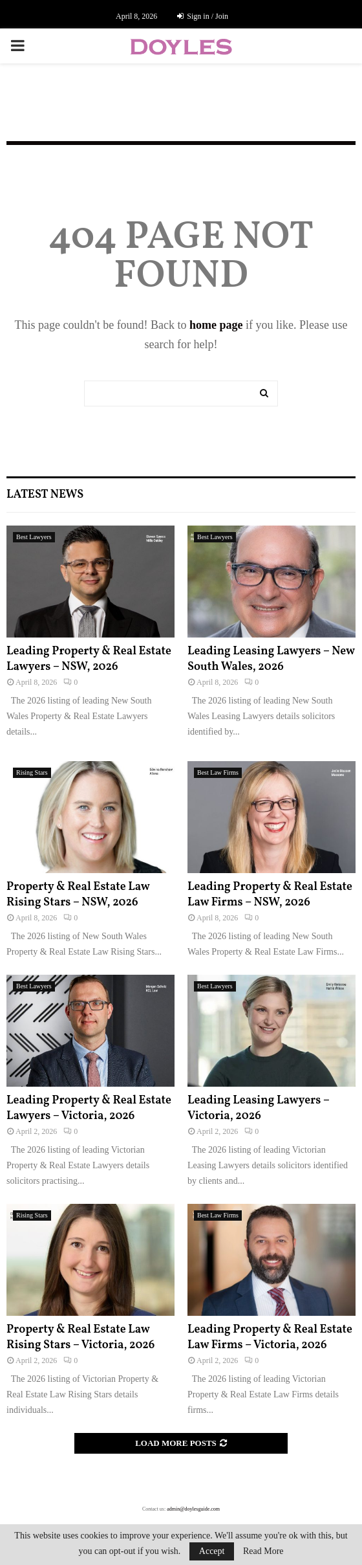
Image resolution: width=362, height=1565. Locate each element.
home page (216, 324)
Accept (212, 1551)
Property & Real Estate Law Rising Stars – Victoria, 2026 (80, 1337)
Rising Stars (32, 772)
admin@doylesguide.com (193, 1509)
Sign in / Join (202, 16)
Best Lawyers (34, 536)
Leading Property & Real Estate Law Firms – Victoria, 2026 (269, 1337)
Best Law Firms (218, 772)
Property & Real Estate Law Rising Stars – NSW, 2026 (77, 894)
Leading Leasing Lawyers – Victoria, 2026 (258, 1108)
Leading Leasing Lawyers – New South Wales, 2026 (271, 658)
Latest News (44, 495)
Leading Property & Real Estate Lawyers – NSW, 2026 (88, 658)
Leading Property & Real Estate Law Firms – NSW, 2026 (269, 894)
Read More (263, 1551)
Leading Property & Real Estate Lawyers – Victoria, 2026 (88, 1108)
